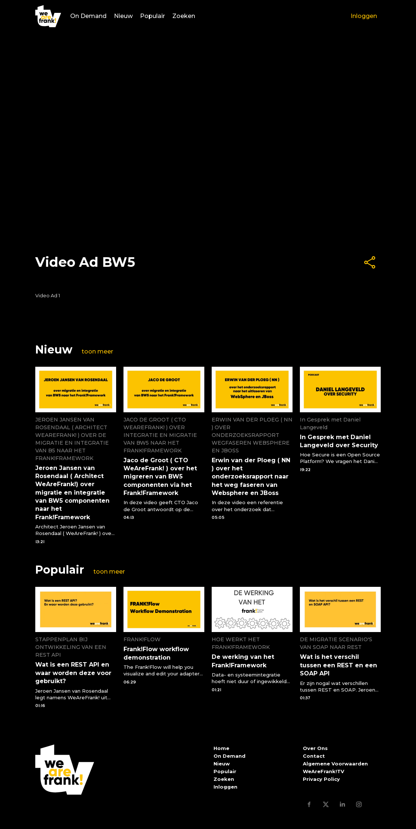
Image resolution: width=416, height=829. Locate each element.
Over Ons (315, 748)
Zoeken (183, 16)
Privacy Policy (321, 779)
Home (221, 748)
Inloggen (364, 16)
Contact (314, 756)
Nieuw (123, 16)
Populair (152, 16)
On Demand (88, 16)
